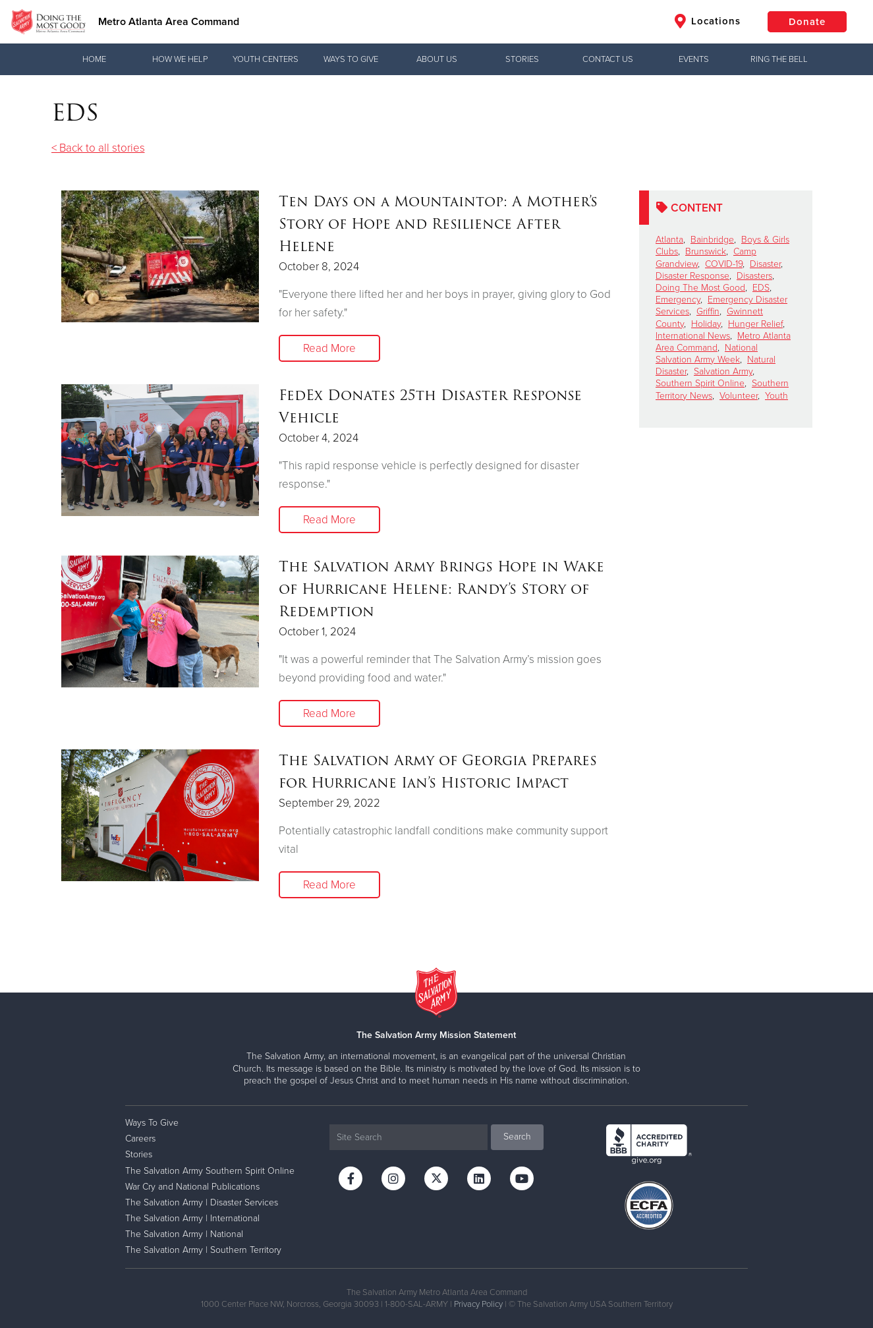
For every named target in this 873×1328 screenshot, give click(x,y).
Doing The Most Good (700, 287)
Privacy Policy (478, 1304)
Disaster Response (692, 275)
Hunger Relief (755, 324)
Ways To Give (351, 59)
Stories (522, 59)
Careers (140, 1138)
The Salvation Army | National (184, 1234)
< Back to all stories (98, 148)
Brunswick (705, 251)
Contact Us (607, 59)
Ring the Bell (779, 59)
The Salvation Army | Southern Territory (203, 1250)
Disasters (754, 275)
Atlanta (669, 239)
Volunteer (738, 395)
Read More (329, 348)
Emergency (678, 299)
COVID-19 (724, 264)
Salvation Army (723, 371)
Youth (776, 395)
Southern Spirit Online (700, 383)
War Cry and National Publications (192, 1186)
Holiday (706, 324)
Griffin (707, 311)
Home (94, 59)
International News (693, 335)
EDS (761, 287)
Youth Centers (265, 59)
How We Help (180, 59)
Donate (807, 22)
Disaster (765, 264)
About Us (436, 59)
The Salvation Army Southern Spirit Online (210, 1170)
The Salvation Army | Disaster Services (201, 1202)
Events (694, 59)
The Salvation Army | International (192, 1218)
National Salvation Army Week (707, 353)
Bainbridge (712, 239)
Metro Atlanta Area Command (168, 21)
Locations (708, 21)
